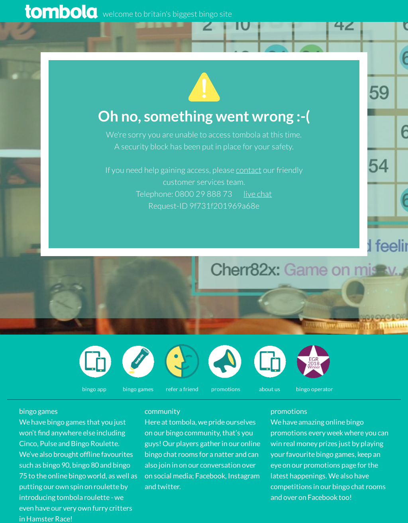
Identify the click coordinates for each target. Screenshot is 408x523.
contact (248, 169)
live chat (257, 193)
